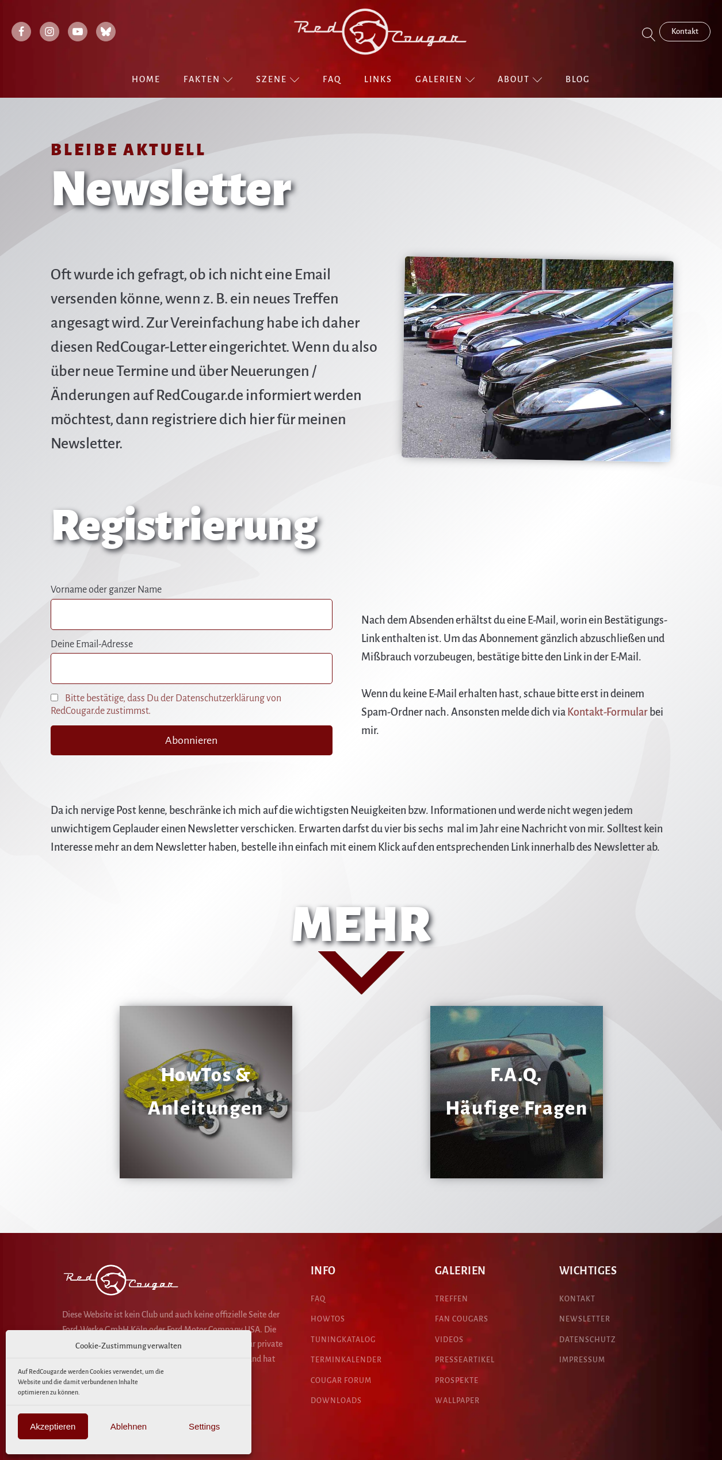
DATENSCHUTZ (587, 1340)
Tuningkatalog (343, 1340)
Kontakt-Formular (607, 712)
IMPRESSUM (582, 1360)
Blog (578, 79)
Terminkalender (346, 1360)
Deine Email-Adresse (92, 644)
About (520, 79)
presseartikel (465, 1360)
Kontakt (684, 31)
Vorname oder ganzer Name (106, 590)
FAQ (332, 79)
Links (378, 79)
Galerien (445, 79)
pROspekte (457, 1381)
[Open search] (649, 34)
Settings (204, 1426)
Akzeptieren (52, 1426)
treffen (451, 1299)
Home (146, 79)
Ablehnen (128, 1426)
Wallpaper (457, 1401)
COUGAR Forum (341, 1381)
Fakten (208, 79)
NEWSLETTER (584, 1319)
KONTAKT (577, 1299)
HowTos (328, 1319)
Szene (278, 79)
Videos (449, 1340)
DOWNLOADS (336, 1401)
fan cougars (461, 1319)
